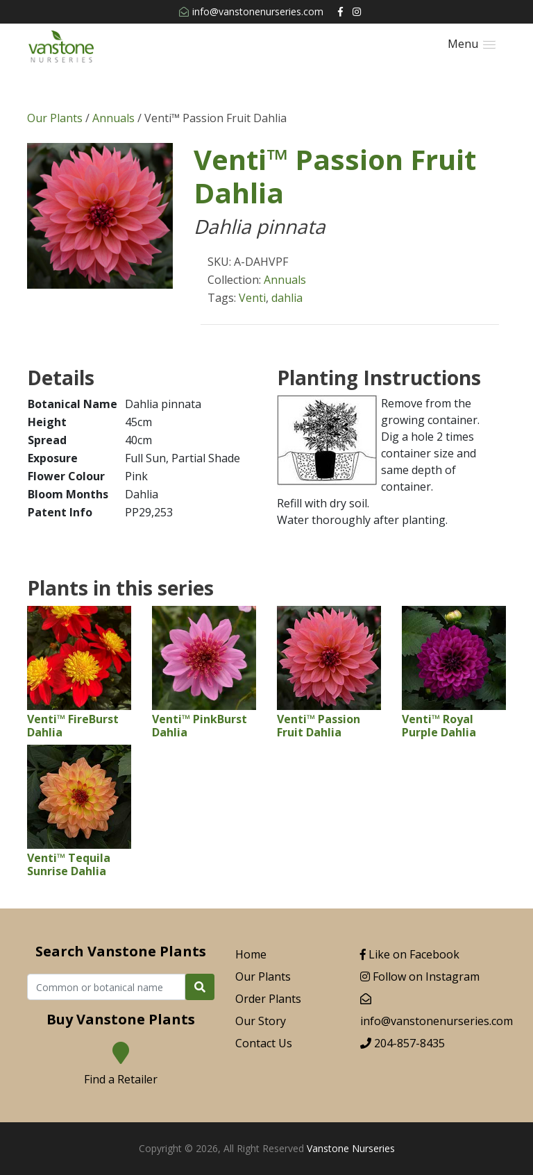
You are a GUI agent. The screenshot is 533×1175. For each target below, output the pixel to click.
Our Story (260, 1021)
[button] (471, 44)
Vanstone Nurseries (351, 1148)
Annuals (113, 118)
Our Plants (55, 118)
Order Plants (268, 998)
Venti (252, 297)
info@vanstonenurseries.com (251, 11)
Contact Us (263, 1043)
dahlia (287, 297)
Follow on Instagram (420, 976)
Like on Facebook (409, 954)
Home (250, 954)
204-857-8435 (402, 1043)
